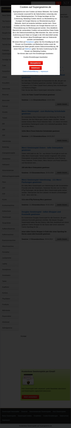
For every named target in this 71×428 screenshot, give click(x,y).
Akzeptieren (30, 42)
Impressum (44, 71)
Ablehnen (28, 49)
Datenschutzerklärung (30, 71)
